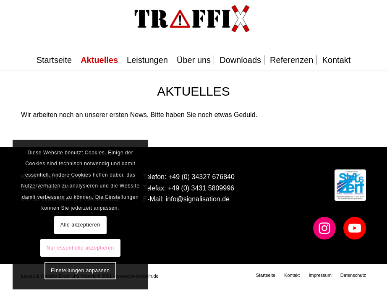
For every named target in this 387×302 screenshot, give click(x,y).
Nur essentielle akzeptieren (80, 248)
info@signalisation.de (198, 199)
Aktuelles (193, 91)
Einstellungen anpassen (80, 270)
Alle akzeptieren (80, 225)
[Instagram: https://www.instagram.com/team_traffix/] (324, 228)
